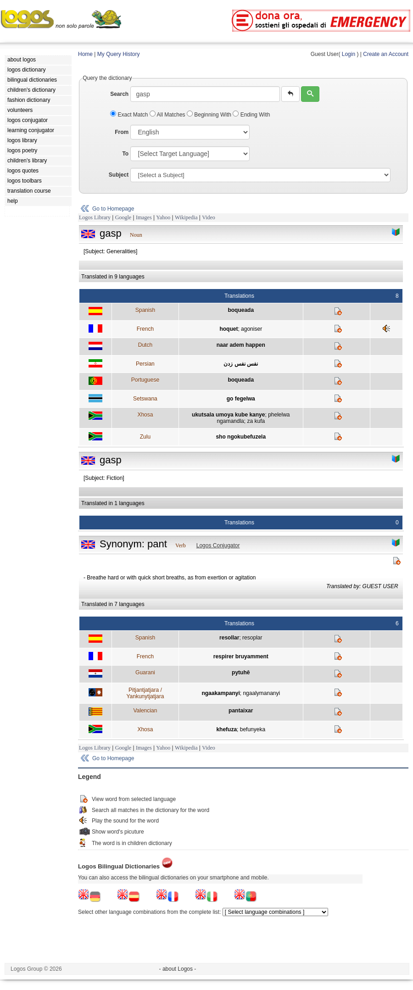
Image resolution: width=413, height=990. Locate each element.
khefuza (226, 729)
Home (85, 54)
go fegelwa (241, 398)
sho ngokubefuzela (241, 437)
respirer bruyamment (240, 656)
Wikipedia (186, 217)
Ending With (251, 114)
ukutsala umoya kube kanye (228, 415)
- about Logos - (177, 969)
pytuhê (241, 672)
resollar (229, 637)
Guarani (145, 672)
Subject (118, 175)
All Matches (168, 114)
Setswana (145, 398)
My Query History (118, 54)
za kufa (256, 421)
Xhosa (145, 415)
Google (123, 217)
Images (144, 217)
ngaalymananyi (261, 693)
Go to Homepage (113, 209)
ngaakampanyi (220, 693)
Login (348, 54)
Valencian (145, 710)
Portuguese (145, 380)
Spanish (145, 310)
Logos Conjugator (218, 545)
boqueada (241, 310)
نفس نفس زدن (240, 364)
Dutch (145, 345)
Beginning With (210, 114)
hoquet (228, 329)
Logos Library (95, 217)
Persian (145, 364)
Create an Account (385, 54)
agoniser (251, 329)
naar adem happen (241, 345)
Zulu (145, 437)
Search (119, 94)
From (121, 132)
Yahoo (163, 217)
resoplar (252, 637)
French (145, 329)
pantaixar (241, 710)
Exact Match (130, 114)
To (125, 153)
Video (208, 217)
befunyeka (252, 729)
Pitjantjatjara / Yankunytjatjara (145, 693)
